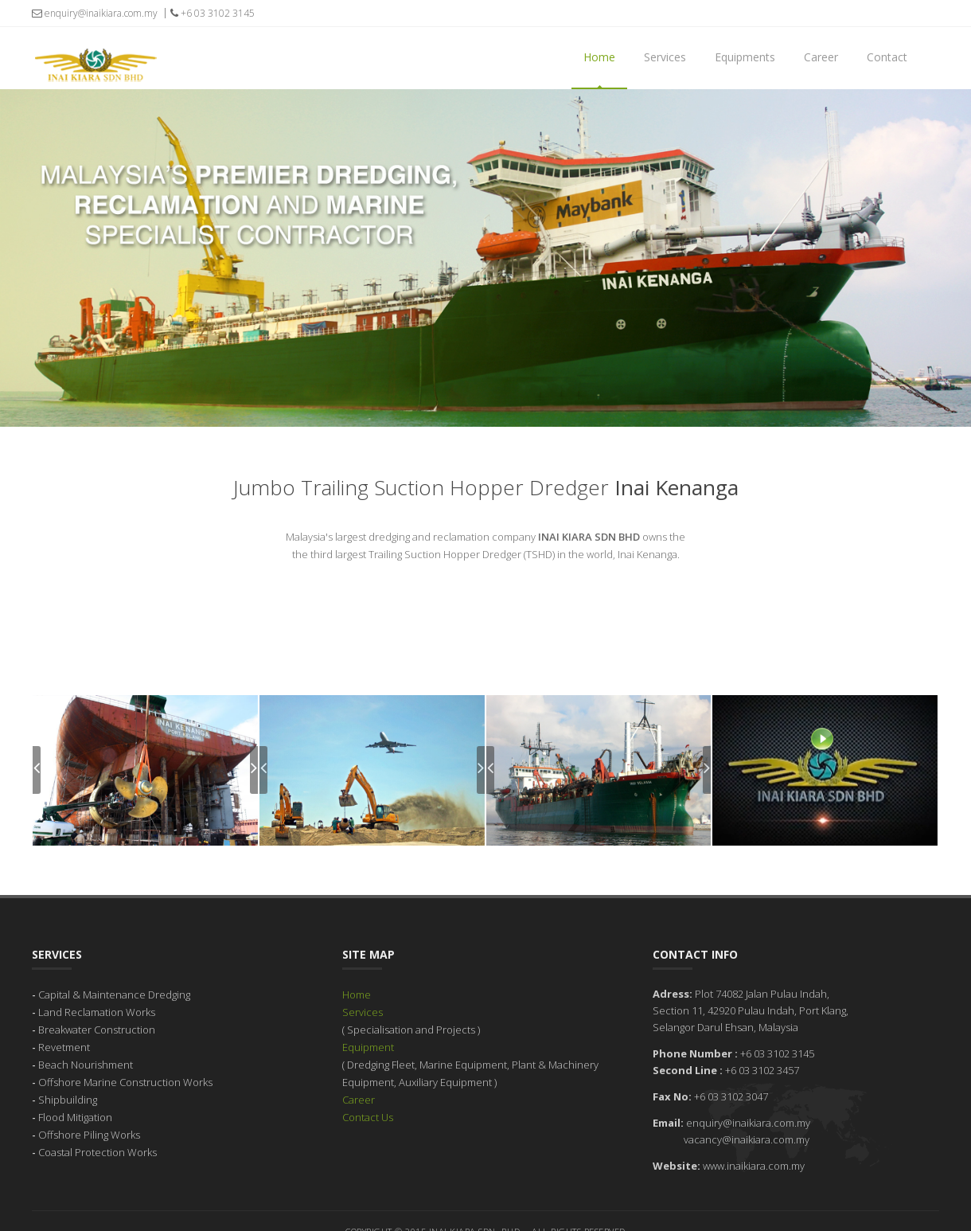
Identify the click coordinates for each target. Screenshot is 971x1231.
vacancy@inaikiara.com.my (746, 1120)
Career (821, 56)
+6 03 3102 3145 (212, 13)
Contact (887, 56)
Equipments (745, 56)
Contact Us (367, 1098)
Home (599, 56)
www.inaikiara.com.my (754, 1146)
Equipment (368, 1028)
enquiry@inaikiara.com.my (95, 13)
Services (665, 56)
